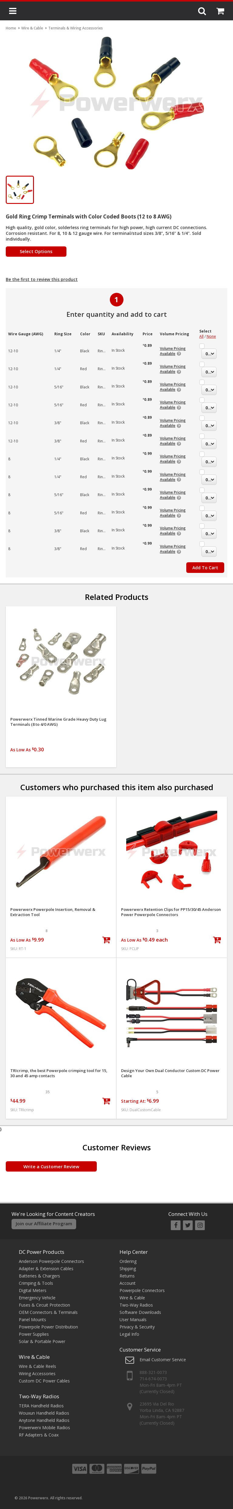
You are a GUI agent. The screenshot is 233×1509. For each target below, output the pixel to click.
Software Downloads (140, 1312)
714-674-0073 (153, 1379)
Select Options (36, 251)
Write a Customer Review (51, 1166)
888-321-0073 (153, 1372)
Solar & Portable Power (42, 1341)
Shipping (128, 1268)
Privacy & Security (137, 1327)
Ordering (128, 1261)
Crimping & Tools (36, 1283)
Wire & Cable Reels (37, 1366)
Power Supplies (34, 1334)
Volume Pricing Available (173, 351)
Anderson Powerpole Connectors (51, 1261)
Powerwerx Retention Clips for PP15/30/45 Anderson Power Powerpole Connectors (171, 912)
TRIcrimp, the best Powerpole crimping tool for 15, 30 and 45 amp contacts (58, 1073)
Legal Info (129, 1334)
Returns (127, 1276)
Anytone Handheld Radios (44, 1420)
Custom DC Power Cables (44, 1381)
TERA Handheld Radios (41, 1406)
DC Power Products (41, 1251)
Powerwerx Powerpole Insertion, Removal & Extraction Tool (52, 912)
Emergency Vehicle (37, 1298)
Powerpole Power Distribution (48, 1327)
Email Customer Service (163, 1359)
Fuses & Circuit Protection (44, 1305)
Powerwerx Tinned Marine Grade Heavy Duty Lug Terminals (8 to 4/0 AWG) (58, 722)
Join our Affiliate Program (44, 1223)
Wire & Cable (34, 1356)
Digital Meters (32, 1290)
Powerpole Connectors (142, 1290)
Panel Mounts (32, 1319)
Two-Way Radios (39, 1396)
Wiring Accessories (37, 1373)
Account (128, 1283)
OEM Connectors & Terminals (48, 1312)
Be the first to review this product (42, 279)
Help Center (134, 1251)
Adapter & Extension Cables (46, 1268)
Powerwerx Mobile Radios (44, 1427)
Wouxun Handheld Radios (44, 1413)
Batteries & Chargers (39, 1276)
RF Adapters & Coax (39, 1435)
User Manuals (133, 1319)
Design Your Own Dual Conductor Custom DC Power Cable (170, 1073)
